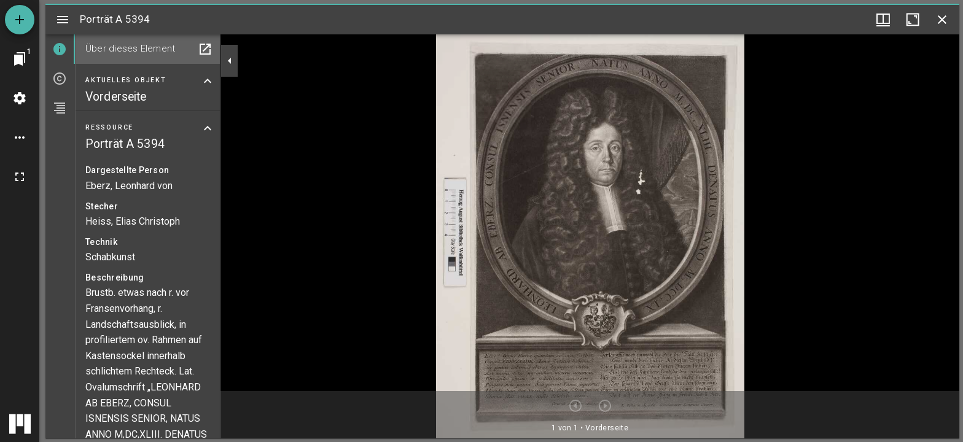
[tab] (60, 49)
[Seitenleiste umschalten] (62, 19)
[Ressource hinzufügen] (19, 19)
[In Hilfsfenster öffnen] (205, 49)
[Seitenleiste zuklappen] (229, 60)
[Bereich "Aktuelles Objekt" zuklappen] (207, 81)
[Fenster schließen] (942, 19)
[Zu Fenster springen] (19, 59)
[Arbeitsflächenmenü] (19, 98)
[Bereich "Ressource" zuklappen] (207, 128)
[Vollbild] (19, 177)
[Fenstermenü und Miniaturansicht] (883, 19)
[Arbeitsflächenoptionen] (19, 137)
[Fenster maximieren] (912, 19)
